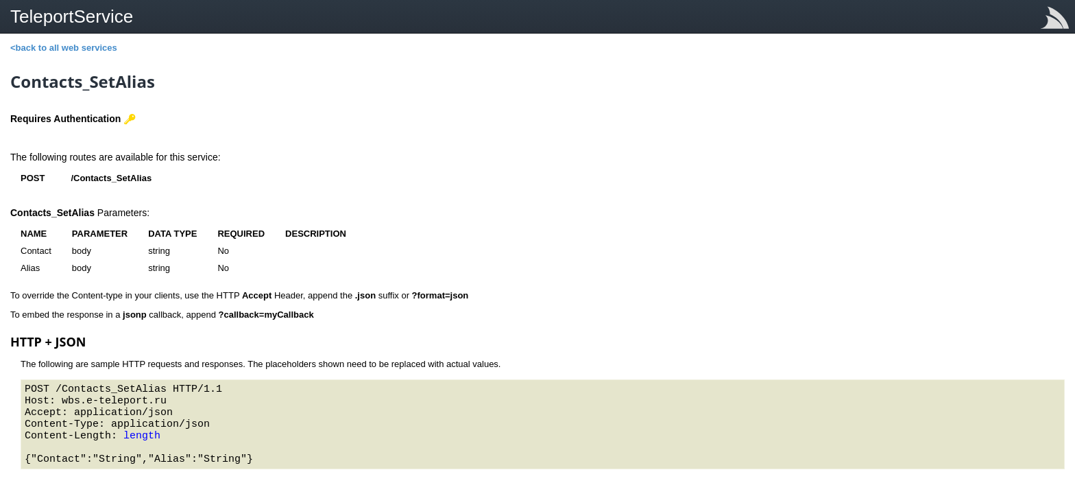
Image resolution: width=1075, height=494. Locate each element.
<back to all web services (63, 48)
